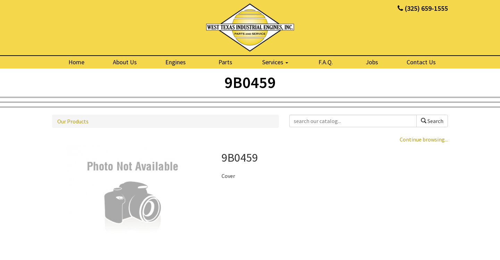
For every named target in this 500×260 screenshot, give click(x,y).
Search (432, 120)
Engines (175, 62)
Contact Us (421, 62)
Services (275, 62)
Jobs (372, 62)
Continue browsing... (424, 139)
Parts (225, 62)
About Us (125, 62)
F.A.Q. (325, 62)
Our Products (73, 121)
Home (76, 62)
